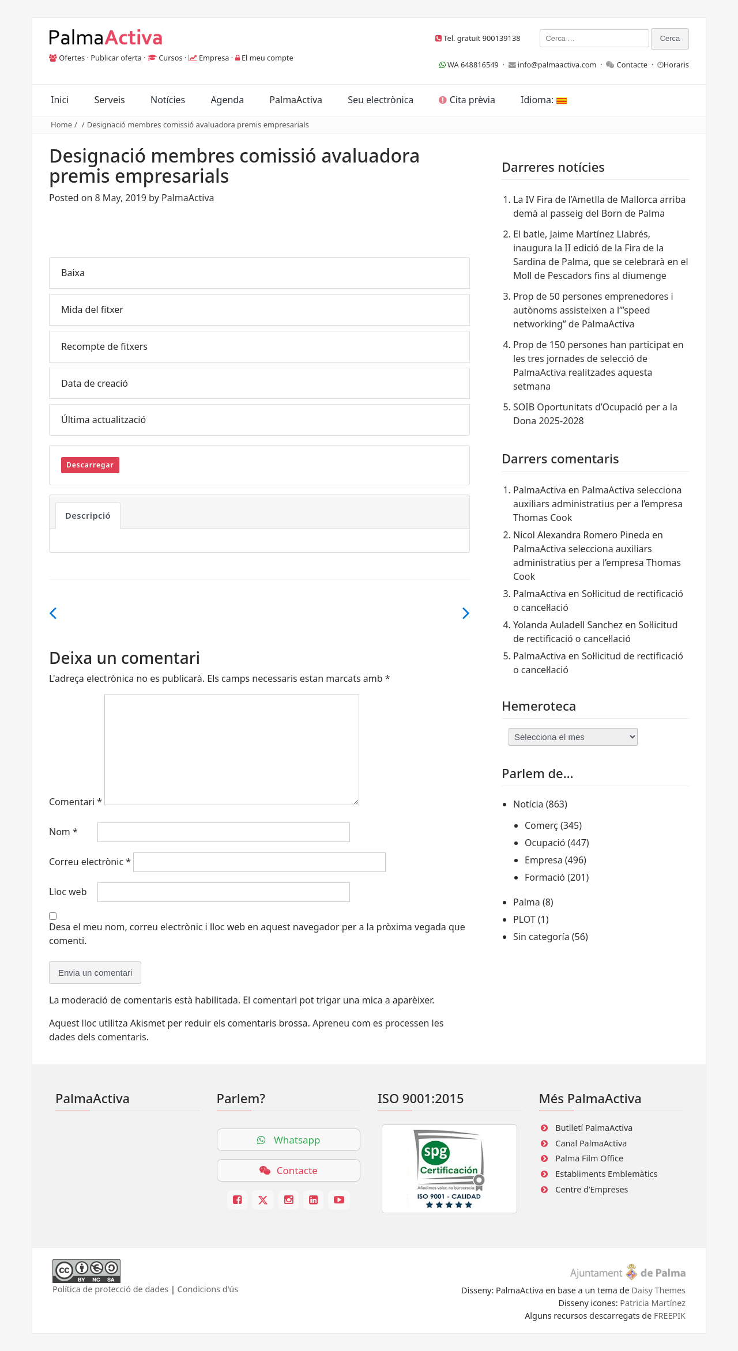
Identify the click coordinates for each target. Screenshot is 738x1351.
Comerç (541, 825)
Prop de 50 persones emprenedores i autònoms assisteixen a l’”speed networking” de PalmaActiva (593, 310)
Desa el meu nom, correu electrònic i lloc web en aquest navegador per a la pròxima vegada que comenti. (257, 933)
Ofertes (72, 57)
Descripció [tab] (88, 515)
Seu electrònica (380, 99)
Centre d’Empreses (591, 1189)
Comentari (75, 801)
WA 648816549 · (474, 64)
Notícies (167, 99)
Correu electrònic (90, 861)
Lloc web (67, 891)
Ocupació (545, 842)
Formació (545, 877)
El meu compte (267, 57)
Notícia (528, 804)
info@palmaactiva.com (557, 64)
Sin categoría (541, 936)
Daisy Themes (658, 1290)
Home (61, 124)
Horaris (676, 64)
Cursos (170, 57)
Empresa (214, 57)
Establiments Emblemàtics (606, 1173)
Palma (526, 902)
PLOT (524, 919)
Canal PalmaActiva (591, 1143)
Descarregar (90, 465)
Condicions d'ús (208, 1289)
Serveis (109, 99)
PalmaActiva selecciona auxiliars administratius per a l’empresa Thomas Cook (598, 504)
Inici (60, 99)
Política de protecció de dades (110, 1289)
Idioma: (543, 99)
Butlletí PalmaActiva (593, 1127)
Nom (63, 831)
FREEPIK (670, 1315)
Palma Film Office (589, 1158)
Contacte (632, 64)
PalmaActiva (295, 99)
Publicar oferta (116, 57)
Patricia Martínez (653, 1302)
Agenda (227, 99)
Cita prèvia (467, 99)
